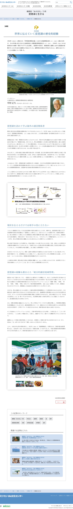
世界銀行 (38, 422)
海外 (44, 422)
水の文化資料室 (48, 6)
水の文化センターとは (7, 6)
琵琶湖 (41, 419)
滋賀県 (35, 419)
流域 (23, 422)
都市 (51, 419)
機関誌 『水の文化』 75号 (18, 419)
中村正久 (29, 419)
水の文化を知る (37, 6)
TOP (1, 18)
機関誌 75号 (29, 18)
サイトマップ (54, 495)
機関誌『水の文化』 (21, 18)
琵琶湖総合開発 (15, 422)
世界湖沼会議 (30, 422)
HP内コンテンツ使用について (63, 6)
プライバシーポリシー (68, 506)
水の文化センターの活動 (23, 6)
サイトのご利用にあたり (56, 506)
